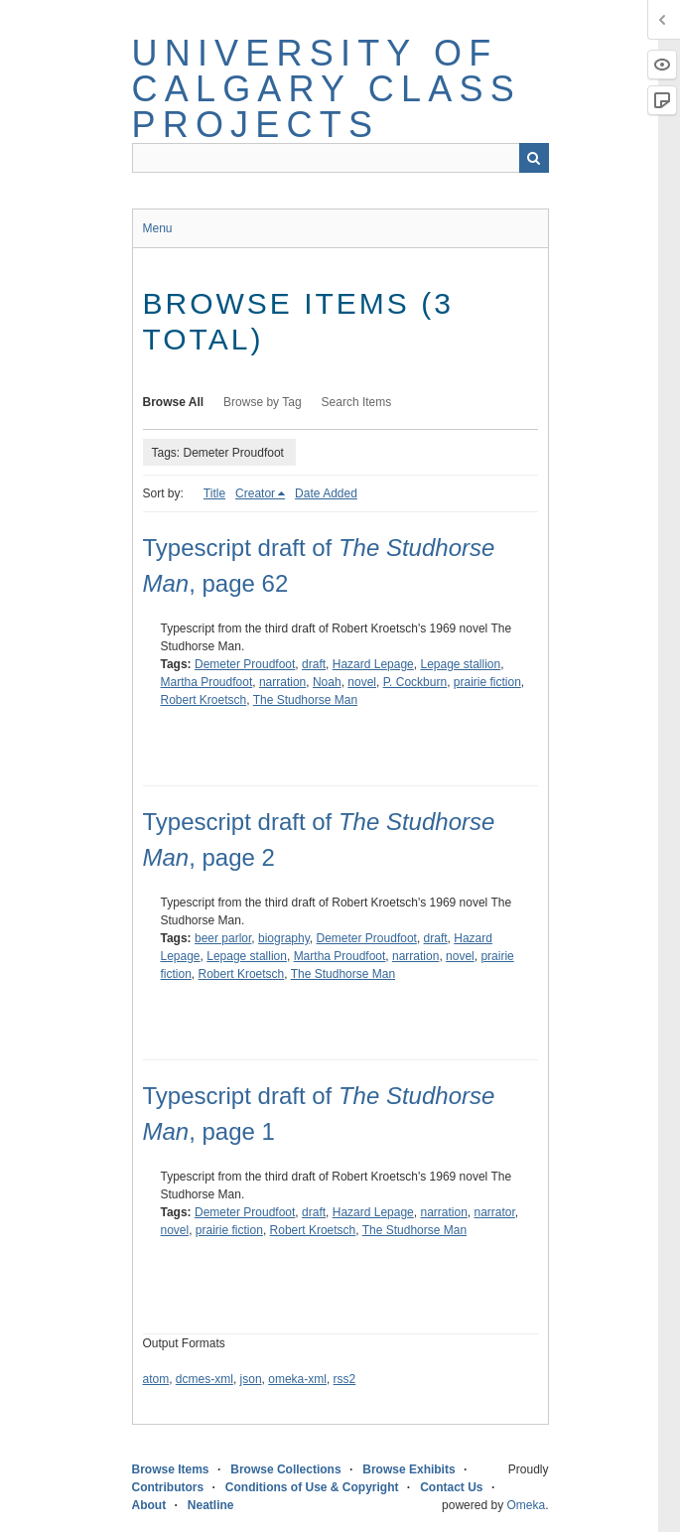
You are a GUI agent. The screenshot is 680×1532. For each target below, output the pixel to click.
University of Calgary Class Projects (326, 89)
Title (214, 493)
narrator (495, 1212)
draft (314, 664)
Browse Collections (285, 1469)
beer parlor (223, 938)
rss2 (345, 1379)
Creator (255, 493)
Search (534, 158)
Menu (158, 228)
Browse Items (170, 1469)
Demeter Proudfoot (245, 664)
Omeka (525, 1505)
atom (156, 1379)
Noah (327, 682)
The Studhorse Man (305, 700)
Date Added (326, 493)
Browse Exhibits (408, 1469)
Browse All (173, 402)
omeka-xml (297, 1379)
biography (284, 938)
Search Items (357, 402)
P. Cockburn (415, 682)
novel (361, 682)
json (251, 1379)
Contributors (168, 1487)
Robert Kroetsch (204, 700)
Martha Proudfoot (207, 682)
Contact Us (451, 1487)
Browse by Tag (262, 402)
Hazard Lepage (373, 664)
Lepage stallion (460, 664)
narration (282, 682)
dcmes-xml (204, 1379)
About (149, 1505)
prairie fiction (487, 682)
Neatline (211, 1505)
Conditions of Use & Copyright (312, 1487)
